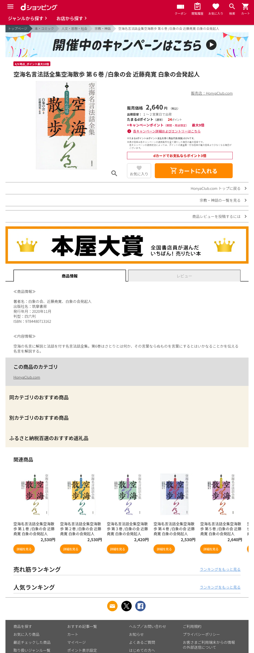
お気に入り (139, 173)
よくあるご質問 (142, 642)
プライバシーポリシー (201, 634)
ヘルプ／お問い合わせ (147, 626)
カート (72, 634)
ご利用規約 (192, 626)
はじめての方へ (142, 650)
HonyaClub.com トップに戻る (216, 188)
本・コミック (44, 28)
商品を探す (22, 626)
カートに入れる (194, 170)
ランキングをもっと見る (220, 569)
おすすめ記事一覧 (82, 626)
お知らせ (136, 634)
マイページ (76, 642)
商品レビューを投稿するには (216, 216)
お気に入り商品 (26, 634)
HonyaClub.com (26, 377)
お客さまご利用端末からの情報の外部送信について (209, 645)
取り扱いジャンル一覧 (31, 650)
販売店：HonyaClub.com (212, 93)
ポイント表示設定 (82, 650)
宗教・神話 (103, 28)
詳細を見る (24, 549)
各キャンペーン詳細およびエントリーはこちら (167, 131)
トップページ (17, 28)
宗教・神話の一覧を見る (220, 200)
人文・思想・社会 (74, 28)
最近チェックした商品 (32, 642)
